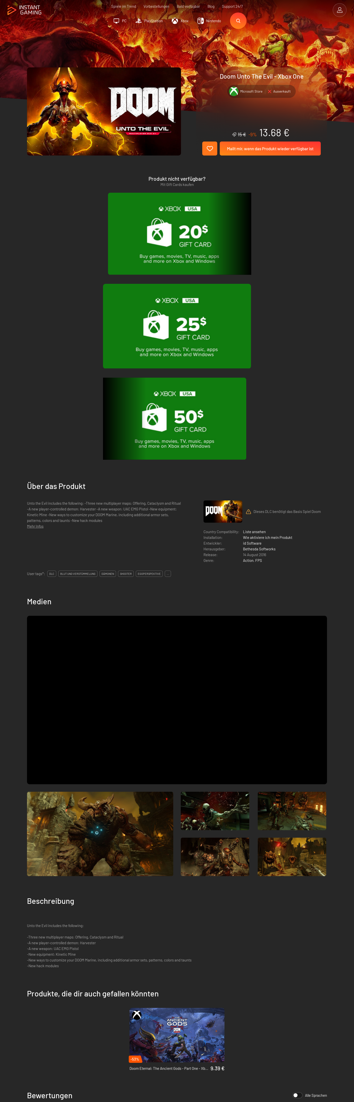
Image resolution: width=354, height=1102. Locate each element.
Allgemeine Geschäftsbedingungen (131, 994)
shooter (126, 358)
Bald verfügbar (188, 6)
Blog (211, 6)
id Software (252, 327)
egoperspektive (149, 358)
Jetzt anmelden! (307, 969)
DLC (51, 358)
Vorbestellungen (156, 6)
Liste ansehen (254, 316)
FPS (258, 344)
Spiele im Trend (123, 6)
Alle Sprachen (309, 880)
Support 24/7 (232, 6)
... (168, 358)
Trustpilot (34, 994)
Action (248, 344)
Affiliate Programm (118, 1010)
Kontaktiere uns (115, 1019)
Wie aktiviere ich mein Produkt (267, 321)
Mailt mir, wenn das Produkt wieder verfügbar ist (270, 148)
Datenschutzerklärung (120, 1002)
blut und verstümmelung (78, 358)
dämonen (108, 358)
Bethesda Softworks (259, 333)
